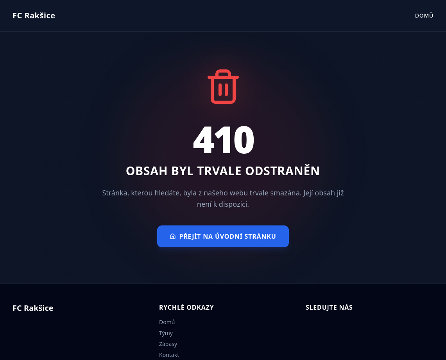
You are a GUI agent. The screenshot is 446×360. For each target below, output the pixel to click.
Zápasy (168, 344)
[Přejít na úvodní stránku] (34, 15)
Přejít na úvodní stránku (223, 236)
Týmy (166, 333)
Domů (424, 15)
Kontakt (169, 354)
